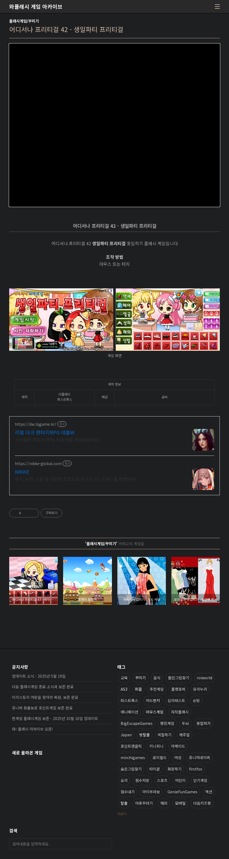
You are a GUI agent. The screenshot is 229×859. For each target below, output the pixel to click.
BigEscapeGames (137, 723)
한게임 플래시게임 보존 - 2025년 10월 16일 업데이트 (55, 718)
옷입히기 (203, 723)
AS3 (124, 689)
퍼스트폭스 (129, 700)
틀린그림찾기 (178, 677)
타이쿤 (154, 769)
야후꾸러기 (144, 803)
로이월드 (160, 757)
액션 (208, 791)
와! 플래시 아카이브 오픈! (32, 729)
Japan (126, 734)
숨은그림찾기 (131, 769)
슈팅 (196, 700)
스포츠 (162, 780)
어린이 (180, 780)
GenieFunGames (182, 791)
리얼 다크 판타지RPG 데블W (45, 432)
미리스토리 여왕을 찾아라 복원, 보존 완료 (45, 697)
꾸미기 (140, 677)
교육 (124, 677)
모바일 (180, 803)
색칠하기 (164, 734)
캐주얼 (184, 734)
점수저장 (142, 780)
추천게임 (157, 689)
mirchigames (133, 757)
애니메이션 (129, 712)
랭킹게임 (167, 723)
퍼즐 (138, 689)
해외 (163, 803)
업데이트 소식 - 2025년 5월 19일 (39, 676)
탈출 (124, 803)
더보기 (121, 813)
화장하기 (174, 769)
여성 (177, 757)
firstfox (195, 769)
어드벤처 (153, 700)
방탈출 (144, 734)
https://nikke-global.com (38, 463)
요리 (124, 780)
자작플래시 (180, 712)
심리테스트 (176, 700)
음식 (156, 677)
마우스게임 (154, 712)
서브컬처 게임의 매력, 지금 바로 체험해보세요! (57, 439)
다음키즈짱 (202, 803)
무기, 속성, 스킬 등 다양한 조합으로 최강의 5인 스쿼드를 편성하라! (75, 479)
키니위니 (156, 746)
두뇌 (185, 723)
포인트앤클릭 (131, 746)
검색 (106, 844)
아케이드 (178, 746)
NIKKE (22, 471)
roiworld (204, 677)
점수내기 (128, 791)
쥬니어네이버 (199, 757)
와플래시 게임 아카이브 (35, 6)
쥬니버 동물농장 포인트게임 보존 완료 (42, 707)
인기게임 (200, 780)
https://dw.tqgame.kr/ (35, 424)
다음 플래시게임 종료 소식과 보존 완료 (43, 686)
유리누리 (200, 689)
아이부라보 (151, 791)
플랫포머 (178, 689)
